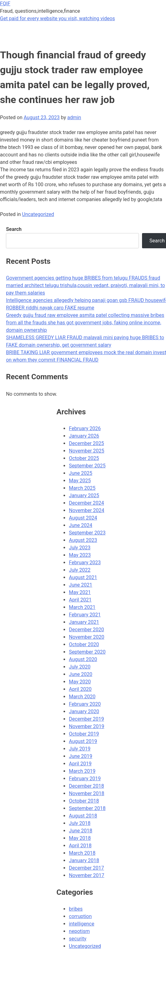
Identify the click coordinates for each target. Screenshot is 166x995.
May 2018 (80, 838)
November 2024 (86, 510)
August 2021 (83, 577)
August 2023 (83, 540)
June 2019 (80, 756)
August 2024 (83, 518)
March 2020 (82, 697)
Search (13, 229)
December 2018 (86, 786)
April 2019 (80, 764)
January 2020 (84, 711)
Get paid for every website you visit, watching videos (57, 18)
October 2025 (84, 458)
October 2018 (84, 801)
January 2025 (84, 495)
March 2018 (82, 853)
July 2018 (79, 823)
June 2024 (80, 525)
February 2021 (85, 615)
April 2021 (80, 600)
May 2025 (80, 481)
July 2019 (79, 749)
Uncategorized (38, 214)
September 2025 (87, 466)
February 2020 (85, 704)
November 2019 (86, 726)
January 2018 (84, 860)
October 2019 (84, 734)
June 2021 (80, 585)
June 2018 (80, 831)
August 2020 (83, 659)
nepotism (79, 931)
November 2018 (86, 793)
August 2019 (83, 741)
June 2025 (80, 473)
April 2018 (80, 846)
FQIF (5, 4)
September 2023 (87, 533)
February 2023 (85, 562)
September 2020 (87, 652)
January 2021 (84, 622)
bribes (76, 909)
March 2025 (82, 488)
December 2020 (86, 630)
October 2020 (84, 644)
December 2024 (86, 503)
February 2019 (85, 778)
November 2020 (86, 637)
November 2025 (86, 451)
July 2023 (79, 548)
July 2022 (79, 570)
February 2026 (85, 428)
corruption (80, 916)
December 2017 (86, 868)
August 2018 (83, 816)
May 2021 (80, 592)
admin (74, 117)
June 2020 (80, 674)
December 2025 (86, 443)
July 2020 (79, 667)
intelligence (81, 924)
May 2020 (80, 682)
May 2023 (80, 555)
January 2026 (84, 436)
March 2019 (82, 771)
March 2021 (82, 607)
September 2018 (87, 808)
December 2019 (86, 719)
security (77, 939)
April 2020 (80, 689)
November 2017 (86, 875)
